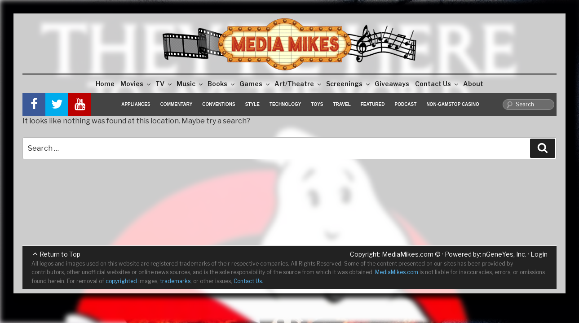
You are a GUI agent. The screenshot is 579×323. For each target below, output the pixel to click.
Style (252, 104)
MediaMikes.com (407, 254)
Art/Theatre (298, 83)
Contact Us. (248, 281)
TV (164, 83)
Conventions (218, 104)
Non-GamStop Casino (452, 104)
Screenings (348, 83)
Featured (373, 104)
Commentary (176, 104)
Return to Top (60, 254)
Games (255, 83)
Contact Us (437, 83)
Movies (136, 83)
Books (222, 83)
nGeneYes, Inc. (504, 254)
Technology (285, 104)
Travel (342, 104)
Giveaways (392, 83)
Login (539, 254)
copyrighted (121, 281)
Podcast (405, 104)
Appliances (135, 104)
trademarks (175, 281)
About (473, 83)
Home (105, 83)
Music (190, 83)
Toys (317, 104)
